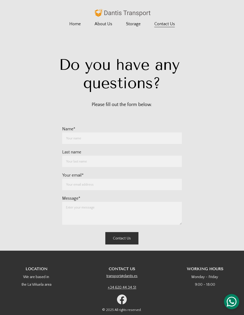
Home (75, 24)
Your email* (73, 175)
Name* (68, 129)
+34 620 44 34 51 (122, 287)
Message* (71, 198)
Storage (133, 24)
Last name (71, 152)
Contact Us (164, 24)
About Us (103, 24)
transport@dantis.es (121, 276)
